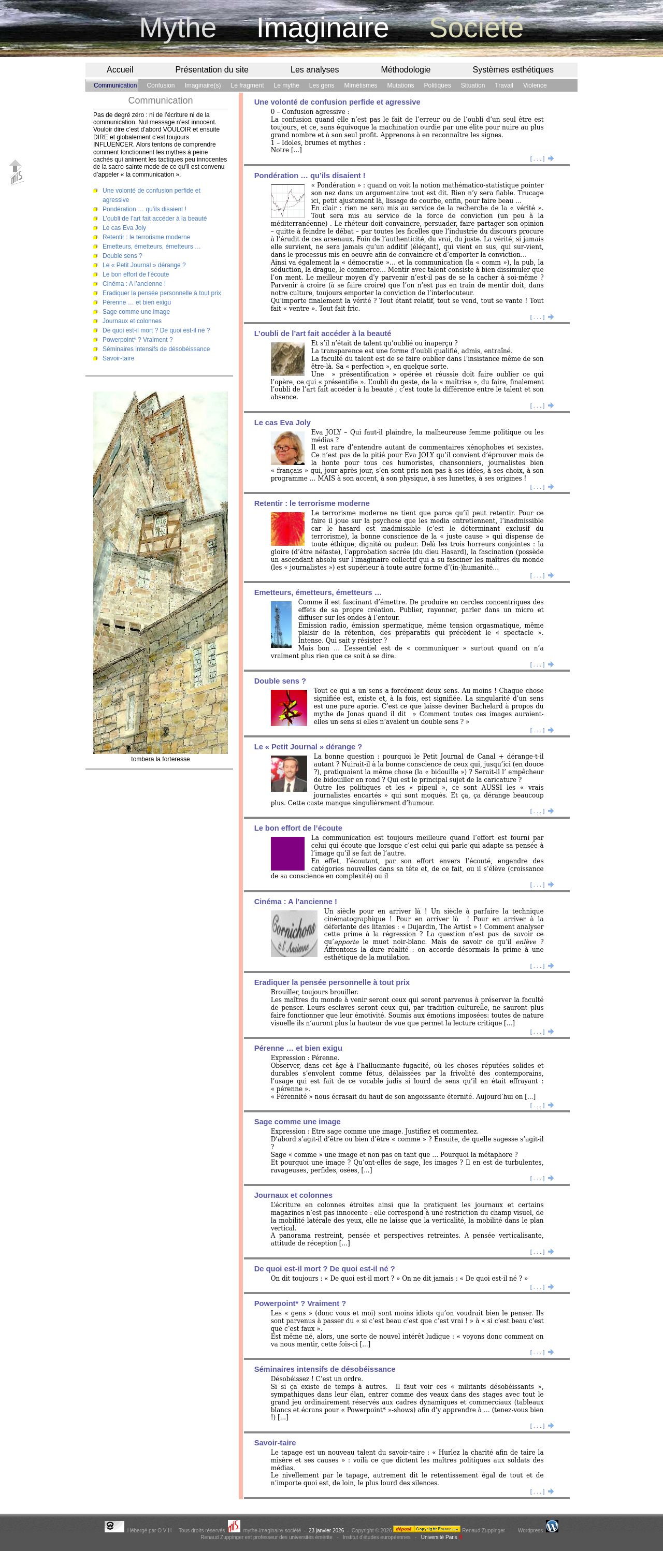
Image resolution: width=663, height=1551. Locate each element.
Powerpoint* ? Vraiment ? (138, 339)
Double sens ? (122, 255)
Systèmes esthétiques (513, 69)
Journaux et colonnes (132, 321)
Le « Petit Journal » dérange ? (144, 265)
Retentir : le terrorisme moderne (146, 237)
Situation (473, 85)
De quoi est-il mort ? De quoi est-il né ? (156, 330)
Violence (535, 85)
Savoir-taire (118, 358)
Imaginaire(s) (202, 85)
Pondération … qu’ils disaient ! (144, 209)
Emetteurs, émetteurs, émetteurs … (152, 246)
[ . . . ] (542, 158)
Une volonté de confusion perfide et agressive (337, 102)
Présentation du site (212, 69)
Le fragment (247, 85)
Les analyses (315, 69)
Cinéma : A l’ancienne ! (134, 283)
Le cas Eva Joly (124, 227)
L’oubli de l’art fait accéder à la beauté (155, 218)
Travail (504, 85)
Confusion (161, 85)
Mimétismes (361, 85)
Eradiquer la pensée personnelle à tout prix (162, 293)
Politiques (437, 85)
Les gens (322, 85)
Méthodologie (405, 69)
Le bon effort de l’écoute (136, 274)
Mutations (400, 85)
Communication (115, 85)
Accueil (120, 69)
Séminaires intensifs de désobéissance (156, 349)
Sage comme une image (136, 311)
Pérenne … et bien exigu (137, 302)
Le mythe (286, 85)
